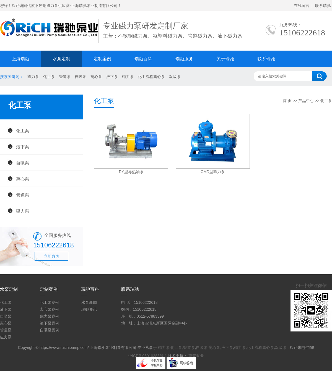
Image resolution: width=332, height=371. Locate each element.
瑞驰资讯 (89, 309)
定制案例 (102, 58)
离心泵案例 (49, 309)
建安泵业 (196, 356)
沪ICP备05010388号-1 (147, 356)
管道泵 (65, 76)
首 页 (287, 100)
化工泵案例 (49, 302)
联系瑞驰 (323, 5)
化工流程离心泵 (151, 76)
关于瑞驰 (225, 58)
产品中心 (306, 100)
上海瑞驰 (20, 58)
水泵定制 (61, 58)
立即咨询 (51, 256)
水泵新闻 (89, 302)
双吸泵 (175, 76)
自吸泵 (80, 76)
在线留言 (301, 5)
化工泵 (49, 76)
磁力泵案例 (49, 316)
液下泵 (112, 76)
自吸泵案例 (49, 330)
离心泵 (96, 76)
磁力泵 (33, 76)
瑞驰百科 (143, 58)
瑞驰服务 (184, 58)
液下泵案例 (49, 323)
